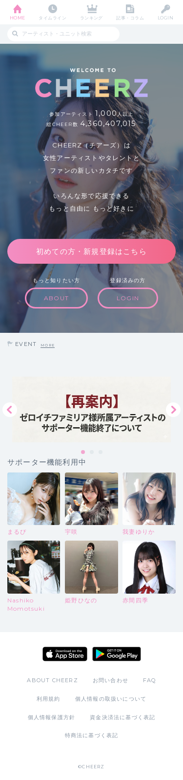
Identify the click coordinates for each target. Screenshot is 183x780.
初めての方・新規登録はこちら (91, 251)
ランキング (91, 17)
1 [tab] (83, 452)
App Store (64, 654)
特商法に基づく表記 (92, 735)
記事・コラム (130, 17)
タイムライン (52, 17)
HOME (17, 17)
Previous (9, 409)
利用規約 (49, 698)
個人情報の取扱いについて (110, 698)
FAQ (149, 680)
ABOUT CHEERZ (52, 680)
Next (173, 409)
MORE (48, 345)
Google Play (116, 654)
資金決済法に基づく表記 (122, 717)
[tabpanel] (91, 409)
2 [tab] (92, 452)
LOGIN (165, 17)
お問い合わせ (110, 680)
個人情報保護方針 (52, 717)
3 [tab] (101, 452)
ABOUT (56, 298)
